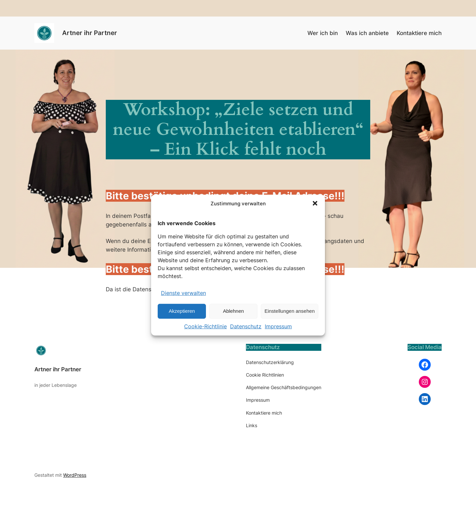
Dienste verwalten (183, 293)
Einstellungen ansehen (289, 311)
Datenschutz (245, 326)
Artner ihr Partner (89, 33)
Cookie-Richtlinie (205, 326)
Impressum (278, 326)
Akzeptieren (182, 311)
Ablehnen (233, 311)
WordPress (74, 475)
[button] (315, 203)
